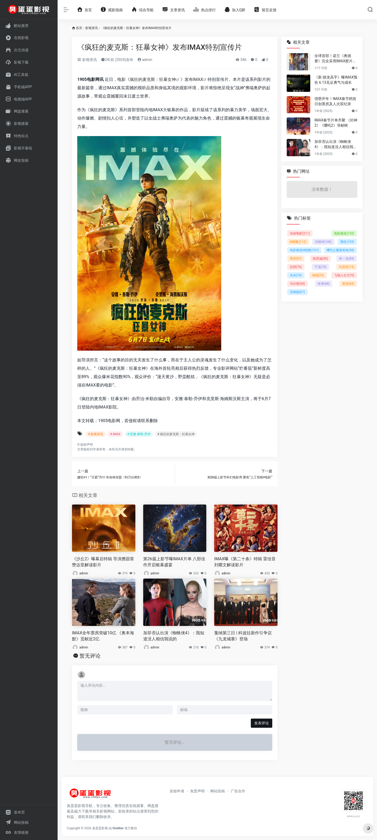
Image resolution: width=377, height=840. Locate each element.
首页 (79, 28)
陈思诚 (320, 258)
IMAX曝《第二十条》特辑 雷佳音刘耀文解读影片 (245, 561)
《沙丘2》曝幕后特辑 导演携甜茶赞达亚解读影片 (103, 561)
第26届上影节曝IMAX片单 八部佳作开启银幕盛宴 (174, 561)
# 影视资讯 (95, 434)
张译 (324, 283)
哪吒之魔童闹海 (340, 250)
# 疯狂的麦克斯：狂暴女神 (176, 434)
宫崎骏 (297, 292)
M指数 (298, 242)
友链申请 (177, 791)
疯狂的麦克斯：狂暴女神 (153, 79)
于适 (320, 267)
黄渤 (348, 283)
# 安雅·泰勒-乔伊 (139, 434)
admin (144, 60)
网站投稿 (217, 791)
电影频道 (344, 233)
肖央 (296, 275)
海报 (318, 275)
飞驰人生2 (344, 275)
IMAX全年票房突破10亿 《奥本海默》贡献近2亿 (103, 635)
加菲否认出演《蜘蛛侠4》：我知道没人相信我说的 (173, 635)
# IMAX (115, 434)
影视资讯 (91, 28)
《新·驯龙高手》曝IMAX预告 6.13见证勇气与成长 (335, 80)
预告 (347, 242)
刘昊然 (346, 267)
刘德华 (323, 242)
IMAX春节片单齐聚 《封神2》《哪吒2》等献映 (335, 122)
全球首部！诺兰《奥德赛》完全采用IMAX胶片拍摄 (335, 59)
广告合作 (238, 791)
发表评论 (261, 723)
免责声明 (197, 791)
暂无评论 (90, 656)
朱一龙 (346, 258)
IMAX (198, 79)
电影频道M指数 (304, 250)
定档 (296, 267)
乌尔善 (297, 283)
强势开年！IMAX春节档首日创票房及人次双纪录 (335, 101)
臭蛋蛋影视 (100, 828)
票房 (296, 258)
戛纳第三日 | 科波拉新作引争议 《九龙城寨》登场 (243, 635)
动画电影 (300, 233)
